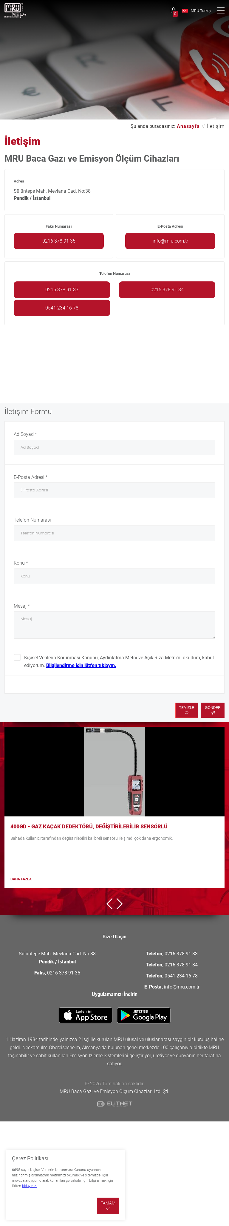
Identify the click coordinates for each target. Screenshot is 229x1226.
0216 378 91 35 (58, 241)
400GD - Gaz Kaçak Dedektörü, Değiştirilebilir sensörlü (89, 826)
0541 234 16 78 (61, 308)
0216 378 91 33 (61, 289)
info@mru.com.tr (170, 241)
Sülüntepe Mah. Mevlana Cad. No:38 (57, 958)
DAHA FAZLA (21, 879)
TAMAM (108, 1206)
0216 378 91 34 (167, 289)
